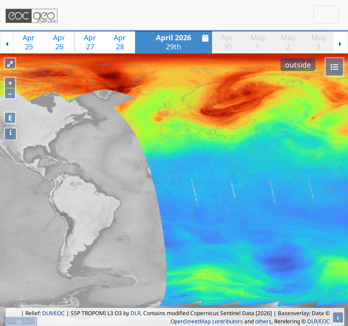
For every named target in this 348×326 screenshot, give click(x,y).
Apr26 (59, 42)
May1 (258, 42)
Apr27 (90, 42)
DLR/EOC (53, 313)
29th (183, 42)
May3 (318, 42)
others (263, 321)
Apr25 (29, 42)
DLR (135, 313)
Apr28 (120, 42)
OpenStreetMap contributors (206, 321)
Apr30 (227, 42)
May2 (288, 42)
